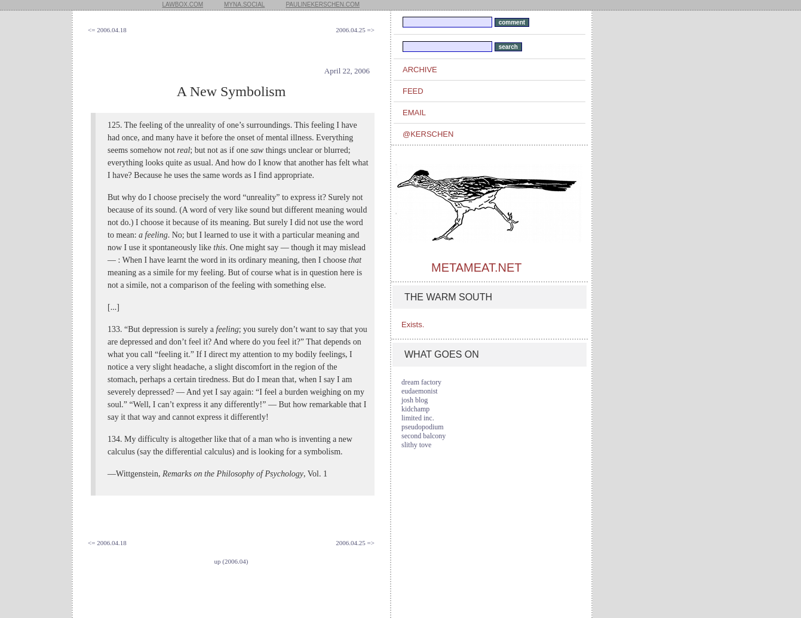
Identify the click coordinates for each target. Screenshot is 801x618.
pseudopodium (422, 427)
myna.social (244, 4)
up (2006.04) (231, 561)
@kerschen (428, 134)
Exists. (412, 324)
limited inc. (417, 418)
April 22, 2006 (347, 70)
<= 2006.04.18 (107, 29)
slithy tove (416, 445)
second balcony (423, 436)
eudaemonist (419, 391)
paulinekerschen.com (323, 4)
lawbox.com (183, 4)
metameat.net (476, 267)
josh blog (414, 400)
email (414, 112)
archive (420, 69)
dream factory (421, 382)
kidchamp (415, 409)
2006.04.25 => (355, 29)
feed (413, 91)
